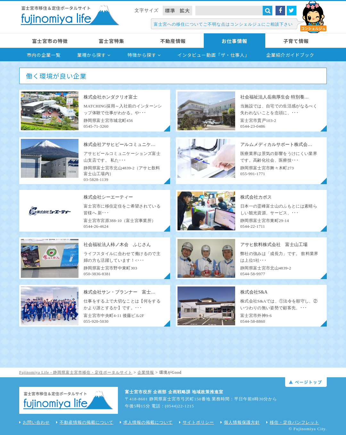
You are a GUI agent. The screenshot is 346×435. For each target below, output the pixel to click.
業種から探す (94, 55)
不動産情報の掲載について (84, 422)
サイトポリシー (196, 422)
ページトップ (306, 382)
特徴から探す (144, 55)
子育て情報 (296, 41)
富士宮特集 (111, 41)
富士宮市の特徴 (50, 41)
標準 (170, 10)
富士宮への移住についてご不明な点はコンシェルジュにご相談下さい (223, 24)
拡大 (185, 10)
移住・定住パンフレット (292, 422)
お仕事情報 (234, 41)
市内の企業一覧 (44, 55)
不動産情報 (173, 41)
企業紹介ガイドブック (290, 55)
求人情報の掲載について (146, 422)
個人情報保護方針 (240, 422)
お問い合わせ (34, 422)
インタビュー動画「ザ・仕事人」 (213, 55)
